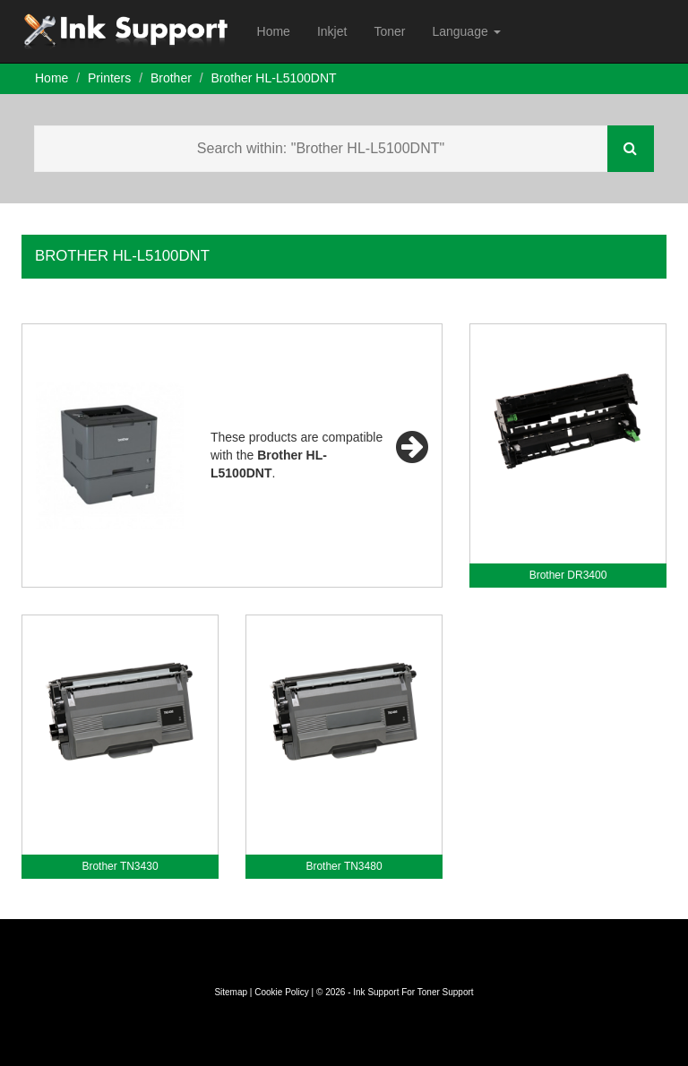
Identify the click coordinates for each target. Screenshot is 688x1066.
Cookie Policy (281, 992)
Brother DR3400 (568, 575)
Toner (389, 31)
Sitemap (230, 992)
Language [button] (466, 31)
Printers (109, 78)
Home (273, 31)
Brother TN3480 (343, 866)
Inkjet (332, 31)
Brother (171, 78)
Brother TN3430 (120, 866)
